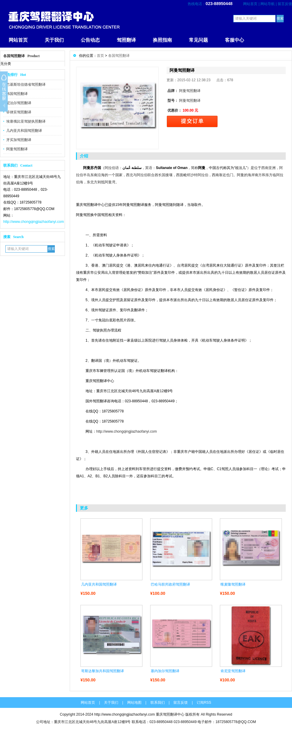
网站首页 (250, 4)
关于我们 (54, 40)
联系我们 (157, 702)
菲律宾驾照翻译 (18, 112)
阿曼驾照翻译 (17, 149)
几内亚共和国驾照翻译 (24, 131)
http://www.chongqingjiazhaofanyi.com (33, 222)
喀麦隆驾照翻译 (233, 584)
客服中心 (234, 40)
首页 (100, 56)
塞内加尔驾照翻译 (165, 671)
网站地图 (134, 702)
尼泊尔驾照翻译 (18, 103)
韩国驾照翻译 (17, 94)
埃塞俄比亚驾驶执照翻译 (26, 121)
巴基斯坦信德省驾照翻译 (26, 84)
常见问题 (198, 40)
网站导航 (267, 4)
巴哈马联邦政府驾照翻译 (170, 584)
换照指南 (162, 40)
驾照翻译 (126, 40)
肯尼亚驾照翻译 (233, 671)
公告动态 (90, 40)
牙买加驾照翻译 (18, 140)
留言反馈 (285, 4)
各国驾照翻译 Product (21, 56)
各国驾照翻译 (119, 56)
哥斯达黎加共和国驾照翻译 (102, 671)
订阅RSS (204, 702)
